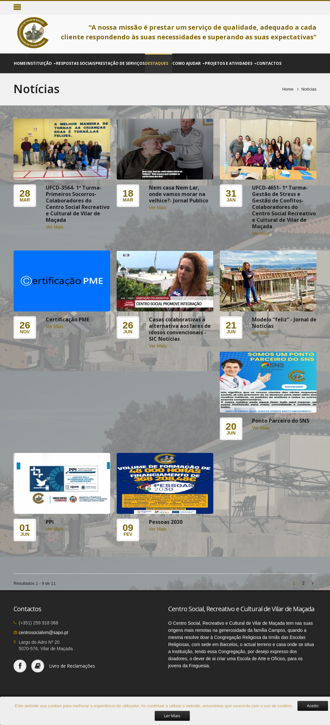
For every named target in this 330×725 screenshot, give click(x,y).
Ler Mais (172, 716)
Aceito (313, 706)
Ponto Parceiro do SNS (280, 420)
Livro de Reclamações (72, 666)
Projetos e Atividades (230, 63)
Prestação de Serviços (120, 63)
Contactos (269, 63)
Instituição (41, 63)
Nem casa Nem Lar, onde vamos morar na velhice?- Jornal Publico (178, 194)
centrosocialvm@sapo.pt (43, 632)
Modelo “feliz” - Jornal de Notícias (284, 322)
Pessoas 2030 (165, 521)
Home (20, 63)
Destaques (158, 63)
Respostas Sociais (75, 63)
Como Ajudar (188, 63)
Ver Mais (54, 227)
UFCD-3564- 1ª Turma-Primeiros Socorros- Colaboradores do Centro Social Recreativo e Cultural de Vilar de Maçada (78, 203)
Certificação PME (67, 319)
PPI (50, 521)
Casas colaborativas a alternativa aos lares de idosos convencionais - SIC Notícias (180, 329)
